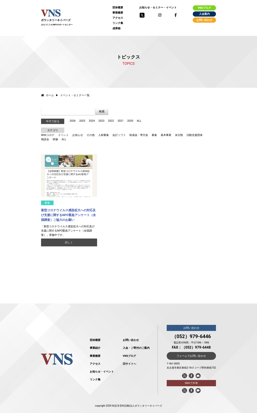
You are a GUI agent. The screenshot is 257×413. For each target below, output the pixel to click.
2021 (121, 120)
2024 (92, 120)
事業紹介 (95, 347)
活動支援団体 (195, 135)
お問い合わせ (204, 20)
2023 (101, 120)
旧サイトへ (129, 363)
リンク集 (117, 23)
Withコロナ (47, 135)
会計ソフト (119, 135)
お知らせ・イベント (102, 371)
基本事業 (166, 135)
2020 (130, 120)
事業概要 (117, 12)
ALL (139, 120)
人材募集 (103, 135)
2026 (73, 120)
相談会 (45, 139)
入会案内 (204, 14)
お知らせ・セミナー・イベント (158, 7)
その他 (91, 135)
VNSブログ (204, 7)
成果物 (116, 28)
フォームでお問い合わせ (191, 356)
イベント (63, 135)
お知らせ (77, 135)
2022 (111, 120)
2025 (82, 120)
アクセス (117, 17)
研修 (55, 139)
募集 (154, 135)
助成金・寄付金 (138, 135)
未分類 (179, 135)
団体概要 (117, 7)
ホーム (47, 95)
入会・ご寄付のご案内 (136, 347)
